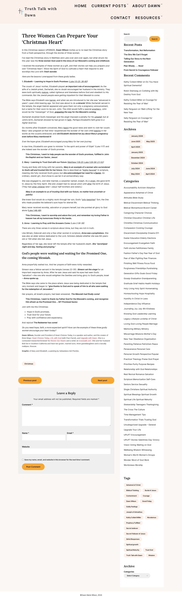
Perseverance (130, 349)
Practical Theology (132, 359)
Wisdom (137, 450)
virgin (92, 181)
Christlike (128, 223)
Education (135, 238)
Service (134, 384)
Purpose (142, 364)
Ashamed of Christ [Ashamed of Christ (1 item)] (133, 485)
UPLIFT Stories (131, 440)
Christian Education (133, 218)
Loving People (142, 324)
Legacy (127, 319)
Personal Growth (131, 354)
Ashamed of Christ (144, 192)
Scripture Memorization (135, 379)
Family (151, 248)
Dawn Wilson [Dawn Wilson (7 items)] (131, 501)
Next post (102, 380)
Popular (155, 354)
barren (53, 100)
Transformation (131, 419)
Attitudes (128, 197)
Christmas (28, 364)
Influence (146, 303)
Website (26, 446)
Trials (141, 419)
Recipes (150, 364)
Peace (155, 344)
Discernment (130, 233)
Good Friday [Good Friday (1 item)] (147, 501)
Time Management (132, 414)
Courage (149, 228)
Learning (152, 313)
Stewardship (129, 404)
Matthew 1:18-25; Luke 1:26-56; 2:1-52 (85, 162)
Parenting (128, 344)
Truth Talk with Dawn (41, 11)
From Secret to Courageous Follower (141, 70)
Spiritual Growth (148, 394)
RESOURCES (147, 18)
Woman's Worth (131, 455)
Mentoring (128, 329)
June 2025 (135, 141)
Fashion (127, 253)
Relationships (151, 369)
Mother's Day (150, 334)
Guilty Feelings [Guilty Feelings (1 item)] (131, 507)
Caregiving (129, 213)
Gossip (127, 278)
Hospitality (150, 293)
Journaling (129, 308)
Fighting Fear (142, 258)
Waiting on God (144, 445)
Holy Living (129, 288)
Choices (148, 213)
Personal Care (143, 349)
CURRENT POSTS (108, 6)
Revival (131, 374)
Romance (140, 374)
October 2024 (137, 163)
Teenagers (141, 404)
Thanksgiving (152, 404)
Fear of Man (129, 258)
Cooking (140, 228)
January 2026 (137, 136)
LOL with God (55, 338)
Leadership (142, 313)
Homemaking (151, 288)
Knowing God (130, 313)
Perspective (145, 354)
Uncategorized (131, 424)
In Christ (136, 298)
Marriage (153, 324)
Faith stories (129, 248)
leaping (97, 130)
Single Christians (131, 389)
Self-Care (150, 379)
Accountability (130, 187)
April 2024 (150, 174)
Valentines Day (145, 440)
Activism (142, 187)
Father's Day (137, 253)
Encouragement (131, 243)
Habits (141, 283)
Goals (142, 273)
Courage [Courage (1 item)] (146, 496)
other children (38, 187)
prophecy (96, 109)
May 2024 (135, 174)
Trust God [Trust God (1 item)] (149, 550)
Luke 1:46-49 (34, 210)
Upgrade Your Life (132, 429)
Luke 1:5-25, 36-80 (78, 81)
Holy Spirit (140, 288)
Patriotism (146, 344)
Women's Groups (147, 455)
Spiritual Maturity (144, 399)
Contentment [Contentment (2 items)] (131, 496)
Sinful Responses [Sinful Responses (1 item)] (132, 539)
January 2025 (137, 152)
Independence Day (132, 303)
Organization (150, 339)
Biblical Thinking (151, 203)
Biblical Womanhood (133, 208)
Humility (127, 298)
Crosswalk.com (85, 341)
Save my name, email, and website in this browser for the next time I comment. (57, 460)
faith (69, 120)
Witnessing (147, 450)
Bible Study (138, 197)
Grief (135, 283)
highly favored (89, 170)
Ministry (145, 329)
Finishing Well (130, 263)
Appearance (129, 192)
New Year (128, 339)
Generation (129, 273)
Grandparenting (149, 278)
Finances (152, 258)
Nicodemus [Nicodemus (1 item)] (151, 517)
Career (153, 208)
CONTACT (121, 18)
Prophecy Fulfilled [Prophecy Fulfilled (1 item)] (133, 523)
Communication (150, 223)
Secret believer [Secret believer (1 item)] (132, 528)
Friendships (141, 268)
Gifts (137, 273)
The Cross (128, 409)
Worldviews (129, 465)
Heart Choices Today (40, 338)
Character (139, 213)
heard (66, 127)
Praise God (147, 359)
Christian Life (149, 218)
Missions (139, 334)
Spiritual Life (130, 399)
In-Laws (144, 298)
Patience (137, 344)
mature (45, 92)
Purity (135, 364)
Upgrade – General (147, 424)
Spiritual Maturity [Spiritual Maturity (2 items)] (132, 550)
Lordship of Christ (148, 319)
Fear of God (154, 253)
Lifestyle (135, 319)
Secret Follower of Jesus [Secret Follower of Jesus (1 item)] (135, 534)
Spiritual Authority (148, 389)
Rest (126, 374)
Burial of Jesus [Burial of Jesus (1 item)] (150, 490)
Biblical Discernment (133, 203)
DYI (157, 233)
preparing (59, 112)
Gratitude (128, 283)
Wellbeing (128, 450)
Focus (147, 263)
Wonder (127, 460)
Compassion (129, 228)
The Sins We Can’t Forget (135, 54)
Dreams (151, 233)
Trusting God (150, 419)
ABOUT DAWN (146, 6)
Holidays (156, 283)
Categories (129, 571)
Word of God (138, 460)
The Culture (139, 409)
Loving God (129, 324)
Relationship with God (134, 369)
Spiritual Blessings (132, 394)
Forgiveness (129, 268)
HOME (81, 6)
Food (152, 263)
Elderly (143, 238)
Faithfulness (141, 248)
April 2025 (135, 147)
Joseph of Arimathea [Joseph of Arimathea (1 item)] (134, 512)
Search (127, 34)
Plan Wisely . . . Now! (133, 66)
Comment (27, 404)
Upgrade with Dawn (89, 338)
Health (148, 283)
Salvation (149, 374)
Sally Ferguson (130, 109)
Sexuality (143, 384)
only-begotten (88, 199)
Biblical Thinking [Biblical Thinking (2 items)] (132, 490)
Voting (133, 445)
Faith (152, 243)
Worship (139, 465)
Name (25, 433)
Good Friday (151, 273)
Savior (98, 173)
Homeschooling (131, 293)
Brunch (146, 208)
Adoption (150, 187)
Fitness (140, 263)
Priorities (128, 364)
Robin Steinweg (131, 91)
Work (146, 460)
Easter (127, 238)
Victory (156, 440)
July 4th (142, 308)
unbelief (98, 117)
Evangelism (144, 243)
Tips (144, 414)
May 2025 (150, 141)
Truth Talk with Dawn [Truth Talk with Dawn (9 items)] (134, 555)
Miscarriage (129, 334)
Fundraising (152, 268)
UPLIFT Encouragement (135, 435)
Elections (151, 238)
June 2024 (150, 168)
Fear (146, 253)
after (89, 184)
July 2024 (135, 168)
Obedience (138, 339)
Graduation (136, 278)
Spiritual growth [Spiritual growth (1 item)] (132, 544)
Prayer (156, 359)
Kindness (150, 308)
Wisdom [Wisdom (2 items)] (151, 555)
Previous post (29, 380)
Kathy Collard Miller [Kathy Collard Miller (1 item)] (133, 517)
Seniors (127, 384)
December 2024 (138, 158)
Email (70, 433)
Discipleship (141, 233)
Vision (126, 445)
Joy (136, 308)
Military (137, 329)
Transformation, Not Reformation (139, 50)
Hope (141, 293)
